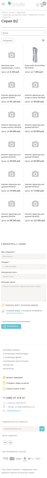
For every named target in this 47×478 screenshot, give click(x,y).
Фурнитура (8, 365)
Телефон (5, 262)
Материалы (8, 369)
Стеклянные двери (12, 357)
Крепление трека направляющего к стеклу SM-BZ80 (10, 68)
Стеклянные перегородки (15, 354)
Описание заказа (8, 282)
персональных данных (14, 313)
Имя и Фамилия (8, 252)
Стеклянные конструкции (15, 361)
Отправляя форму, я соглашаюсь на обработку (21, 311)
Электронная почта (9, 272)
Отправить (41, 428)
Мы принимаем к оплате (14, 452)
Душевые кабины (11, 350)
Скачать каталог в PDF (15, 389)
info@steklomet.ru (14, 411)
